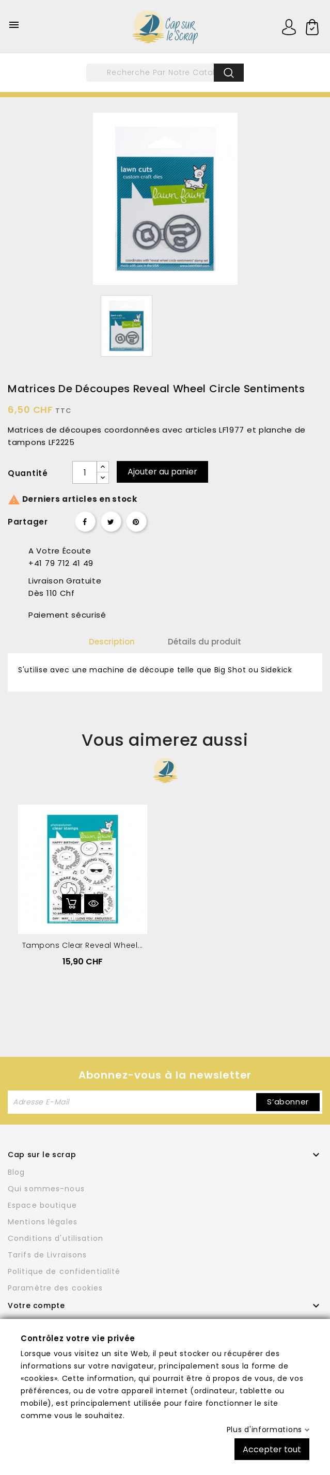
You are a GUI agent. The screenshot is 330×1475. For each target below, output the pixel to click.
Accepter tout (272, 1449)
